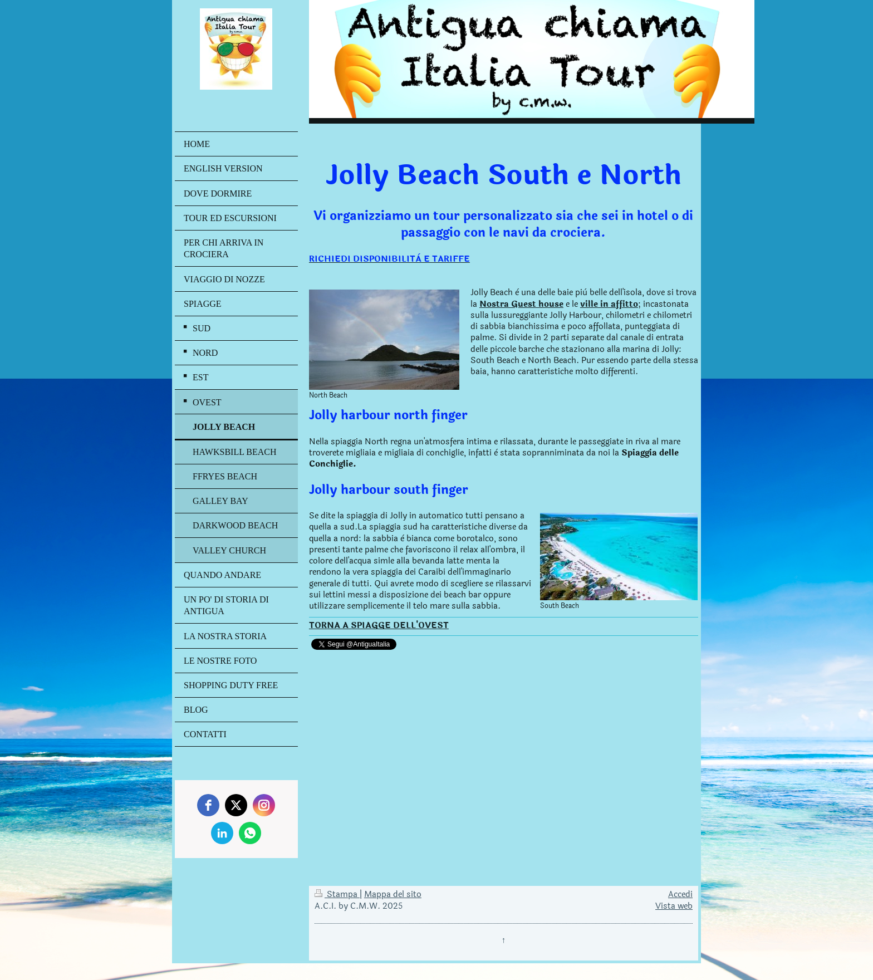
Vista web (674, 906)
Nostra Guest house (521, 304)
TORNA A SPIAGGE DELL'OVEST (379, 625)
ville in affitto (609, 304)
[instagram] (264, 805)
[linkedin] (222, 833)
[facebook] (208, 805)
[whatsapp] (250, 833)
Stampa (337, 894)
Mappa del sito (392, 894)
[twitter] (236, 805)
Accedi (680, 894)
